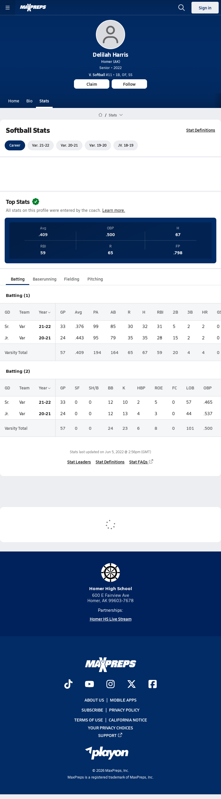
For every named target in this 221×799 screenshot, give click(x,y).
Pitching (95, 279)
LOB (190, 387)
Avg (78, 312)
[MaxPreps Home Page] (100, 115)
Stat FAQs (141, 461)
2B (175, 312)
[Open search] (181, 7)
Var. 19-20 (97, 145)
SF (77, 387)
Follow (129, 84)
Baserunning (44, 279)
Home (13, 101)
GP (62, 312)
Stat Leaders (79, 461)
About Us (94, 700)
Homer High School (110, 577)
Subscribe (92, 710)
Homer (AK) (110, 61)
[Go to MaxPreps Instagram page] (110, 684)
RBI (160, 312)
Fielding (71, 279)
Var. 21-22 (40, 145)
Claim (92, 84)
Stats (44, 101)
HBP (141, 387)
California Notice (128, 720)
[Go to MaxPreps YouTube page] (89, 684)
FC (174, 387)
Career (14, 145)
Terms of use (88, 720)
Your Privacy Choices (110, 727)
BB (110, 387)
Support (110, 735)
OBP (207, 387)
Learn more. (113, 210)
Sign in (205, 8)
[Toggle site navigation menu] (7, 7)
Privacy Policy (124, 710)
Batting (18, 279)
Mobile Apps (123, 700)
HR (205, 312)
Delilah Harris (110, 54)
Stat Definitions (200, 130)
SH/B (94, 387)
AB (113, 312)
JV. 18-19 (125, 145)
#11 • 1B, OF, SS (110, 74)
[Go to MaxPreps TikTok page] (68, 684)
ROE (159, 387)
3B (190, 312)
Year (45, 312)
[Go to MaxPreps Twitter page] (131, 684)
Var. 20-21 (69, 145)
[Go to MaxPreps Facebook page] (152, 684)
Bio (29, 101)
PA (95, 312)
